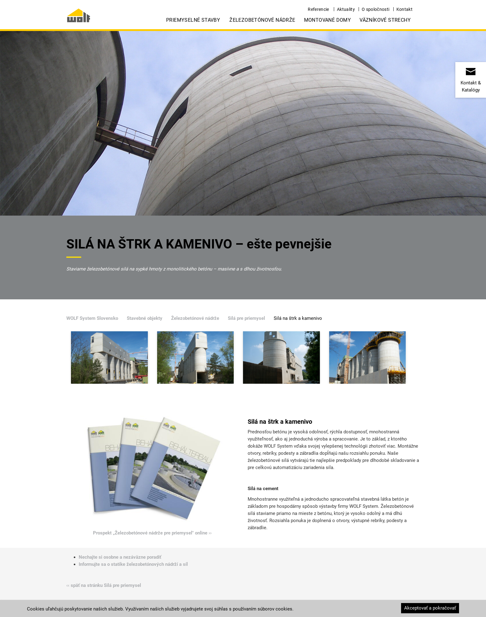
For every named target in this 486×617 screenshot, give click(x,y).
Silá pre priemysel (246, 318)
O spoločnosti (376, 9)
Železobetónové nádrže (262, 20)
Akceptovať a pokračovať (430, 608)
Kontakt (404, 9)
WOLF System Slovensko (92, 318)
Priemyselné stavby (193, 20)
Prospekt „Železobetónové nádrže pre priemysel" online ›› (152, 533)
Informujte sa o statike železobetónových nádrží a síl (133, 564)
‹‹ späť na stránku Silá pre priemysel (103, 585)
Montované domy (327, 20)
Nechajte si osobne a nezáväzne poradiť (120, 557)
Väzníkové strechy (385, 20)
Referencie (318, 9)
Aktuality (346, 9)
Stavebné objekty (144, 318)
